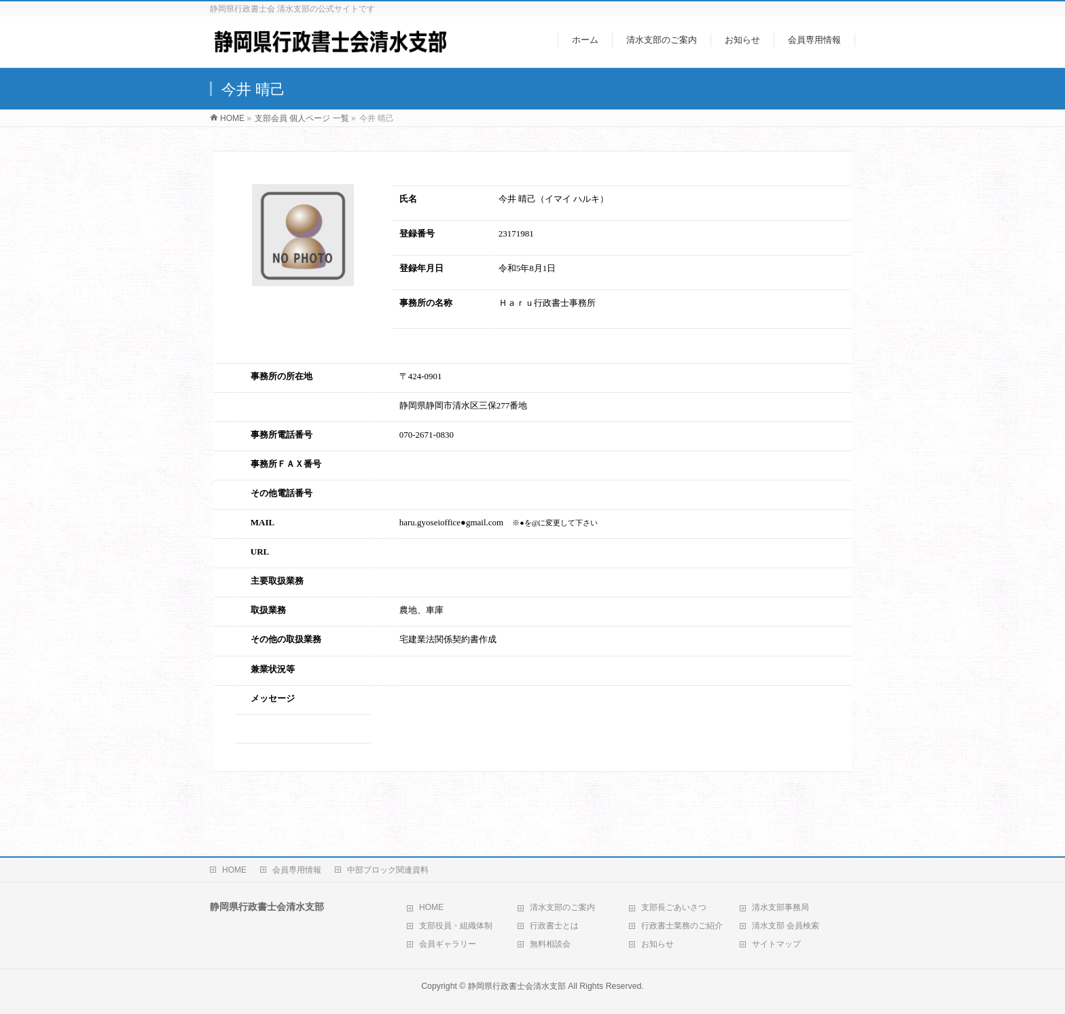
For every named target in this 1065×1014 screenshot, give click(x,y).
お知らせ (657, 944)
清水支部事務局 (780, 907)
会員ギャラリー (447, 944)
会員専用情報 (296, 870)
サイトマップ (776, 944)
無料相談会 (550, 944)
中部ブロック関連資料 (388, 870)
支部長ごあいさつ (673, 907)
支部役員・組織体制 (455, 925)
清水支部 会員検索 (785, 925)
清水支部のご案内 (562, 907)
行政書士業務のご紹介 (682, 925)
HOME (234, 870)
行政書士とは (554, 925)
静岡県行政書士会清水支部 (517, 986)
